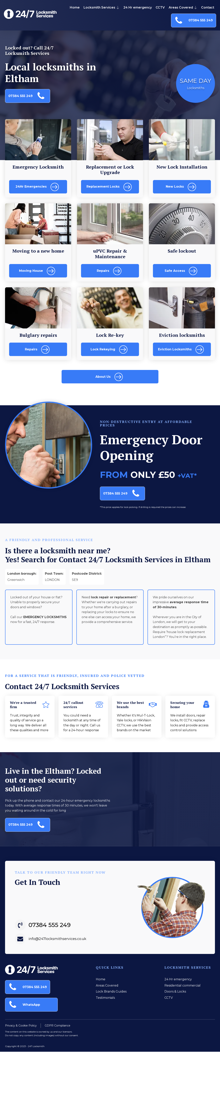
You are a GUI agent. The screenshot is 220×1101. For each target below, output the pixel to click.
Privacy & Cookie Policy (21, 1024)
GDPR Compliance (57, 1024)
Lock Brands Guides (111, 991)
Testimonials (105, 998)
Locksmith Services (102, 7)
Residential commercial (182, 985)
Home (75, 7)
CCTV (160, 7)
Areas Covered (183, 7)
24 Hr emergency (137, 7)
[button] (193, 20)
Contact (207, 7)
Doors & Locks (175, 991)
